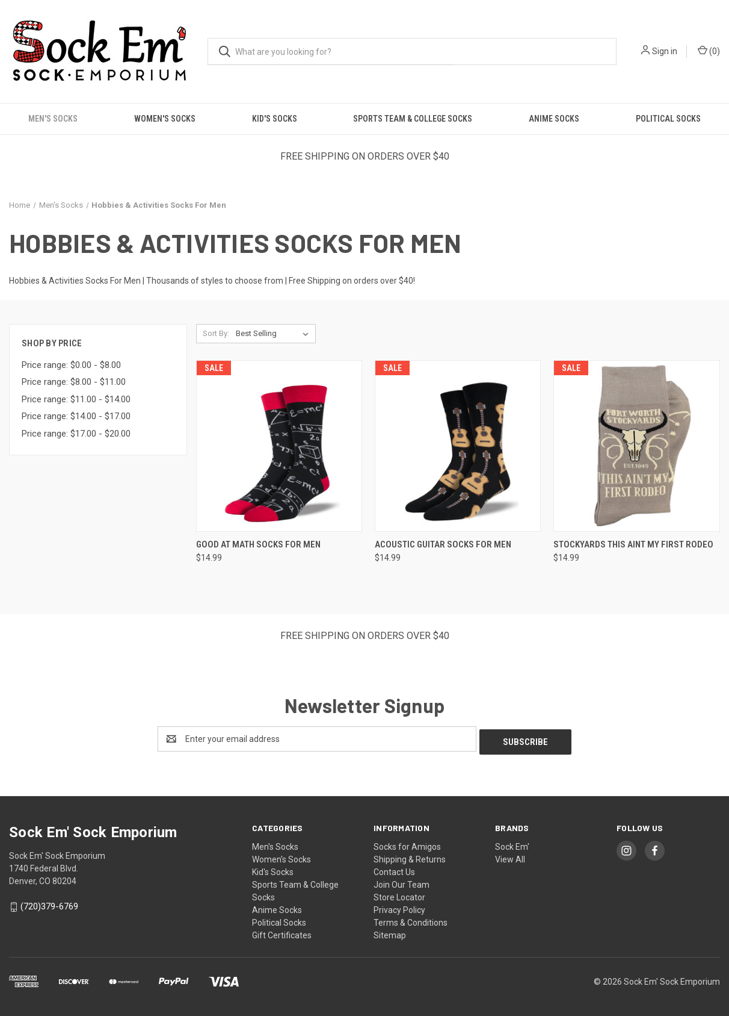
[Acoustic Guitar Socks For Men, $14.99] (457, 446)
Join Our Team (401, 882)
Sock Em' (512, 844)
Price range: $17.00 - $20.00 (76, 433)
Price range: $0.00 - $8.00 (71, 365)
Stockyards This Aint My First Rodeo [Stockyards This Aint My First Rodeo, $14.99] (633, 544)
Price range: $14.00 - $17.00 (76, 416)
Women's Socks (164, 118)
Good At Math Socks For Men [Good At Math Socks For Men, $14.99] (258, 544)
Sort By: (216, 333)
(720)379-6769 (49, 903)
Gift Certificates (282, 932)
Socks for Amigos (407, 844)
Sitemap (390, 932)
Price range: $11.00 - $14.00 (76, 399)
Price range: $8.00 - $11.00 (74, 381)
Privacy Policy (399, 907)
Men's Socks (53, 118)
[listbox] (274, 334)
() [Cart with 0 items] (709, 50)
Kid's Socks (274, 118)
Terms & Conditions (411, 919)
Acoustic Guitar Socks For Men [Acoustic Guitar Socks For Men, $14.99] (443, 544)
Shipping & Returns (410, 856)
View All (510, 856)
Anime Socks (554, 118)
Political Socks (668, 118)
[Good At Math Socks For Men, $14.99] (279, 446)
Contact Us (394, 869)
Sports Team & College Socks (412, 118)
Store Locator (399, 894)
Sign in (664, 51)
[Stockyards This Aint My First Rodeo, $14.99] (636, 446)
